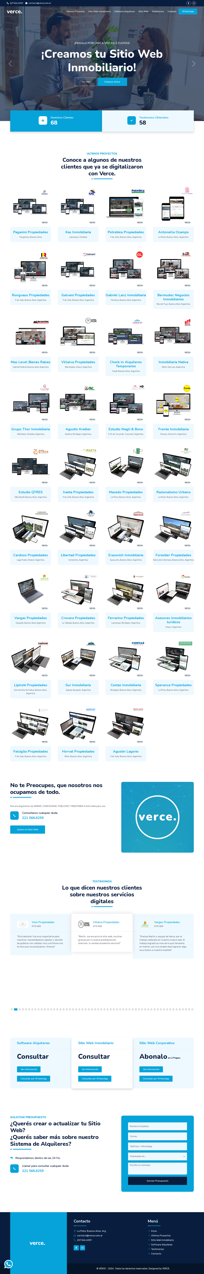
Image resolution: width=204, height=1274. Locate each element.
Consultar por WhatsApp (34, 1078)
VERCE (102, 1268)
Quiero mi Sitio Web (27, 829)
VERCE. (166, 1268)
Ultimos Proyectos (75, 11)
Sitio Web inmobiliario (99, 11)
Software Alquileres (124, 11)
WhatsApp (188, 11)
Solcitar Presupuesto (157, 1180)
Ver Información (29, 1069)
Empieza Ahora (112, 81)
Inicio (60, 11)
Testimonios (158, 11)
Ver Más (86, 81)
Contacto (172, 11)
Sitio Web (143, 11)
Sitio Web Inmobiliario (161, 1240)
